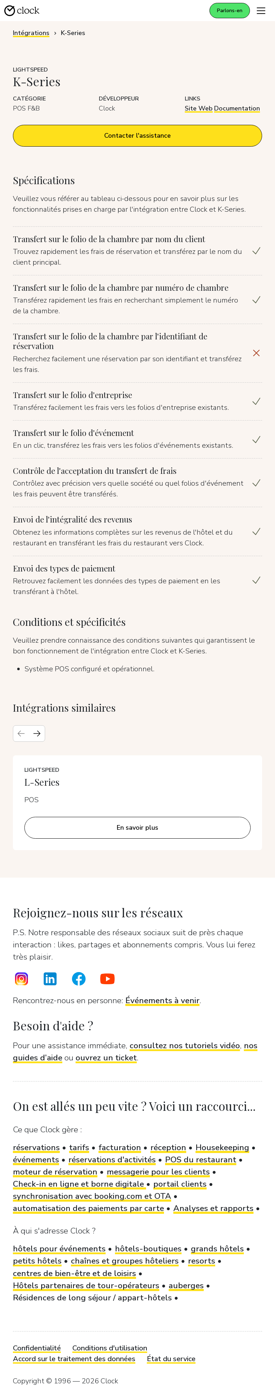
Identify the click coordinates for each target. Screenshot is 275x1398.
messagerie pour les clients (158, 1171)
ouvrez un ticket (106, 1057)
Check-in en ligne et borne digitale (79, 1183)
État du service (171, 1359)
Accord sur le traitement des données (74, 1359)
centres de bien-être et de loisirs (74, 1273)
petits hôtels (37, 1260)
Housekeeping (222, 1147)
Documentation (237, 108)
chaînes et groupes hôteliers (125, 1260)
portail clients (180, 1183)
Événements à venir (162, 1000)
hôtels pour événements (59, 1248)
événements (36, 1159)
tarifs (79, 1147)
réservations (36, 1147)
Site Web (199, 108)
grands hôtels (217, 1248)
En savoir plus (137, 827)
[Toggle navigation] (261, 10)
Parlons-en (229, 10)
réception (168, 1147)
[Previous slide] (21, 733)
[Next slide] (37, 733)
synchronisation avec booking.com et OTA (92, 1196)
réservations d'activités (112, 1159)
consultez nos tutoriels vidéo (185, 1045)
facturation (119, 1147)
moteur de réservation (55, 1171)
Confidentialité (37, 1348)
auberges (186, 1285)
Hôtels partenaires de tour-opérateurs (86, 1285)
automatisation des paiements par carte (88, 1208)
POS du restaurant (200, 1159)
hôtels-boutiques (148, 1248)
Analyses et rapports (213, 1208)
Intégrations (31, 33)
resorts (201, 1260)
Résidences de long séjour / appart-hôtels (92, 1297)
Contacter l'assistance (137, 135)
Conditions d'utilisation (109, 1348)
